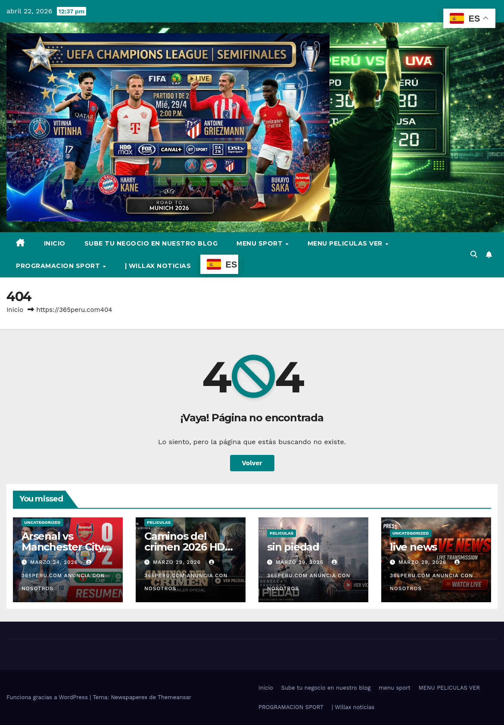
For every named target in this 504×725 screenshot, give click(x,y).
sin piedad (293, 547)
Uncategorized (42, 522)
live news (413, 547)
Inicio (54, 243)
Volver (252, 463)
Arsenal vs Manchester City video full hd (62, 547)
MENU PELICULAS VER (346, 243)
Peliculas (159, 522)
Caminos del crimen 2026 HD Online (184, 547)
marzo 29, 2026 (178, 562)
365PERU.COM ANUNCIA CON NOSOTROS (63, 575)
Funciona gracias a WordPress (48, 697)
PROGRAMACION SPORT (59, 266)
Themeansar (174, 697)
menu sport (260, 243)
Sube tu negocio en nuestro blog (151, 243)
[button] (473, 254)
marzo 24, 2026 (55, 562)
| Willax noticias (158, 266)
